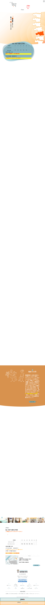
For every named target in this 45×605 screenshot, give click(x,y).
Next (43, 517)
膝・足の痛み (26, 593)
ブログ (16, 588)
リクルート (36, 588)
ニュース (8, 588)
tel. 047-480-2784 (18, 43)
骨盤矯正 (22, 593)
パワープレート (36, 593)
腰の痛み (15, 593)
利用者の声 (22, 588)
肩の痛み (12, 593)
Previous (2, 517)
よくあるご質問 (29, 588)
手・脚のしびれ (31, 593)
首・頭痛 (19, 593)
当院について (9, 585)
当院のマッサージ (36, 585)
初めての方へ (22, 585)
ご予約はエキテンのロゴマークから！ (14, 531)
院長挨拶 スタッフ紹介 (16, 585)
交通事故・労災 (8, 593)
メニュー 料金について (29, 585)
